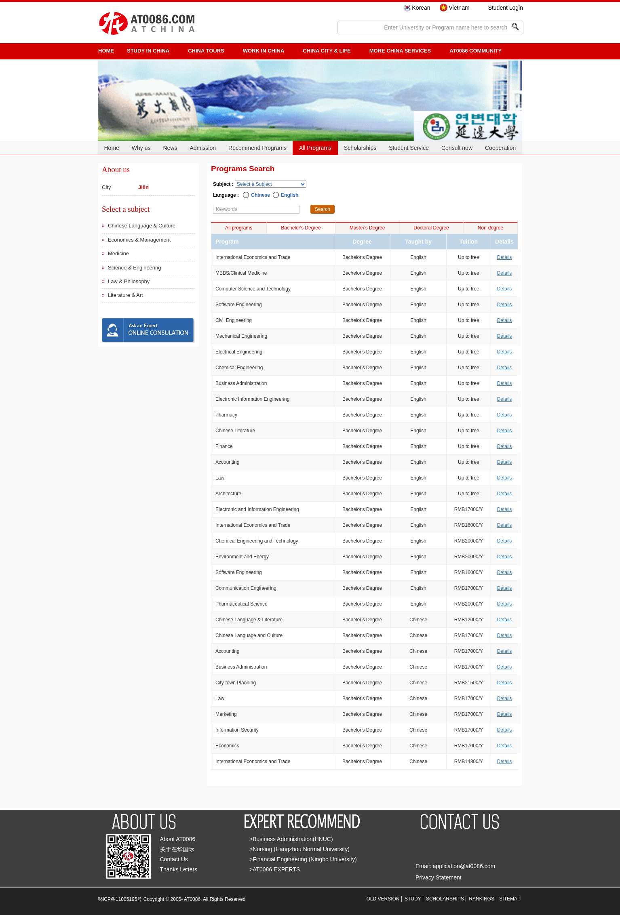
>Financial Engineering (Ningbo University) (303, 859)
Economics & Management (139, 240)
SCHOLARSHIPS (445, 899)
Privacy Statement (438, 877)
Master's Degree (367, 228)
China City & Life (326, 51)
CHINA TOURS (206, 51)
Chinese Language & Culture (141, 226)
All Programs (315, 148)
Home (111, 148)
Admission (203, 148)
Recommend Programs (257, 148)
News (170, 148)
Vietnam (459, 7)
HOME (106, 51)
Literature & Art (125, 295)
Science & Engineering (134, 268)
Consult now (456, 148)
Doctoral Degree (431, 228)
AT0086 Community (475, 51)
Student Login (505, 7)
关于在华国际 (177, 849)
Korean (421, 7)
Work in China (264, 51)
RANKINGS (481, 899)
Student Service (409, 148)
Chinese (260, 195)
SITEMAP (510, 899)
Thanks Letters (179, 869)
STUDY (413, 899)
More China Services (400, 51)
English (289, 195)
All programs (238, 228)
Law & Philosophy (129, 281)
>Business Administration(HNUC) (291, 839)
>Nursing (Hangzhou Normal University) (299, 849)
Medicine (118, 253)
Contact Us (174, 859)
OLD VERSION (383, 899)
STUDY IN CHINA (148, 51)
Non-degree (490, 228)
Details (504, 257)
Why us (141, 148)
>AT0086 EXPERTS (274, 869)
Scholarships (360, 148)
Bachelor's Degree (301, 228)
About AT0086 (178, 839)
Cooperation (500, 148)
